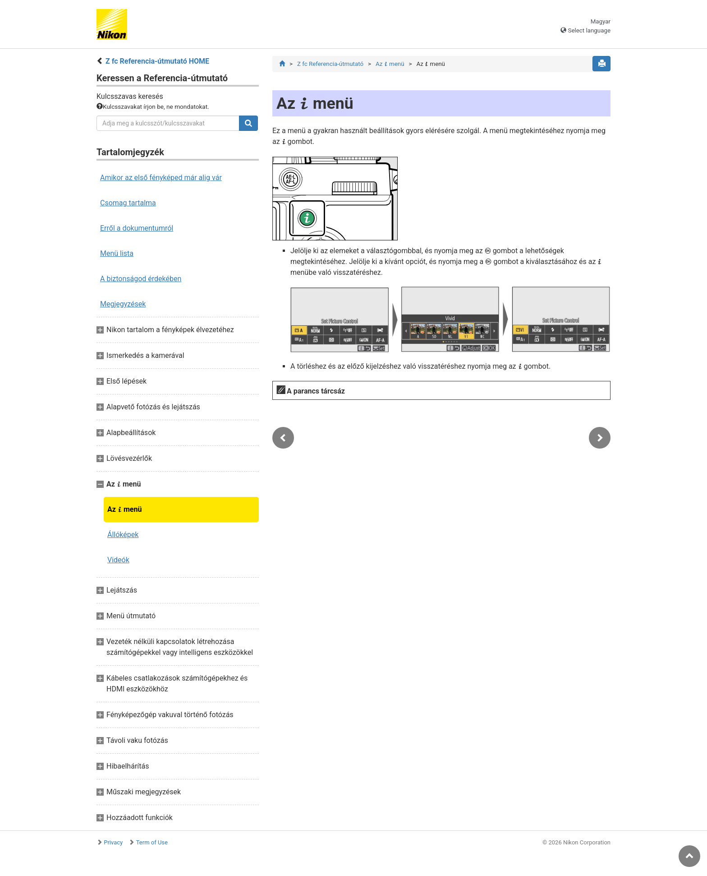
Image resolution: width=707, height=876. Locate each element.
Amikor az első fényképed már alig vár (161, 177)
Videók (118, 560)
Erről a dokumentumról (136, 228)
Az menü (124, 509)
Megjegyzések (123, 304)
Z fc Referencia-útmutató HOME (157, 61)
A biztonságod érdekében (140, 278)
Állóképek (122, 534)
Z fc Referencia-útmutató (330, 63)
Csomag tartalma (128, 203)
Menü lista (116, 253)
